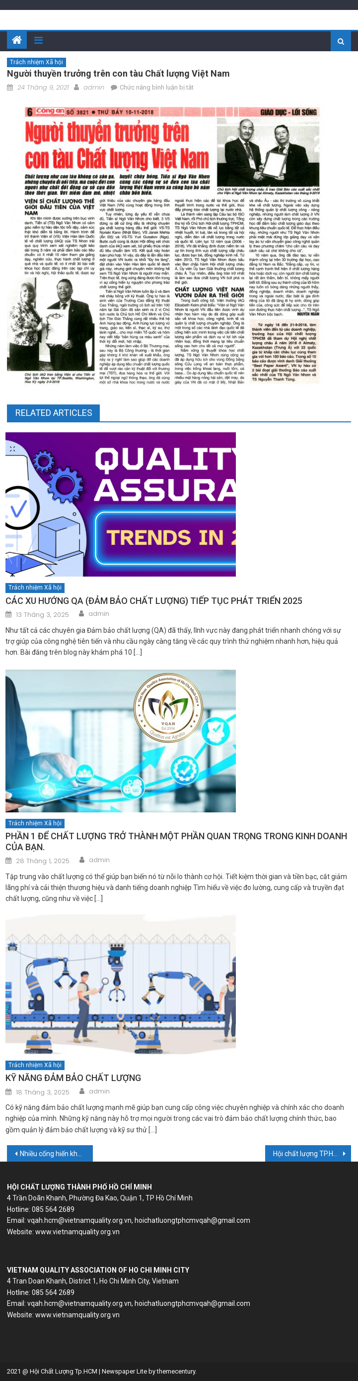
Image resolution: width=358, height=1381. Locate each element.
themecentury (176, 1371)
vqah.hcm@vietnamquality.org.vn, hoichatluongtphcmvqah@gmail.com (138, 1220)
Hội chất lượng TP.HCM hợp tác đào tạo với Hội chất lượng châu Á (312, 1154)
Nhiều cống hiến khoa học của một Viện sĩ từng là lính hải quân (56, 1154)
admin (93, 87)
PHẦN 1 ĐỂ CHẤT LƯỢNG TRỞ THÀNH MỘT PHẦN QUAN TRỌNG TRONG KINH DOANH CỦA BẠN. (176, 841)
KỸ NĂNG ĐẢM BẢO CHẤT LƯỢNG (73, 1078)
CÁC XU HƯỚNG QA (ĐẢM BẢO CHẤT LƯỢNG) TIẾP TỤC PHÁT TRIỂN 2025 (153, 600)
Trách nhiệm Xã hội (36, 62)
